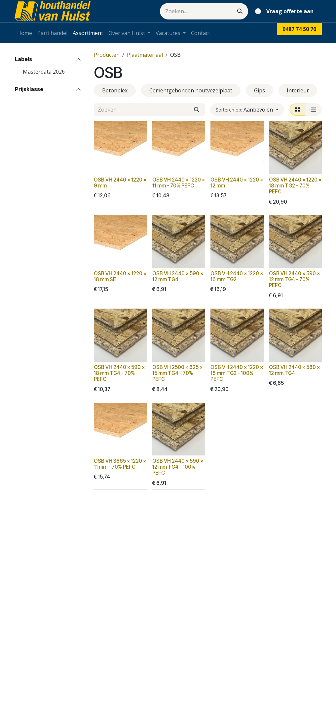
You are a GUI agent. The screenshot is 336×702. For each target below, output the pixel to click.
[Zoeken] (240, 11)
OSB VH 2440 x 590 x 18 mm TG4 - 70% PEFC (119, 373)
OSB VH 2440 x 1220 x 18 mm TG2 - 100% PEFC (236, 373)
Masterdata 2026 (44, 71)
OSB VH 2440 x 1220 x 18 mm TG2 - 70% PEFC (295, 185)
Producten (107, 54)
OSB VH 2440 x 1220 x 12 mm (236, 182)
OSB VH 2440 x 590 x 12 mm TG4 (177, 276)
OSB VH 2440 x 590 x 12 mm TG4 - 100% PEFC (177, 467)
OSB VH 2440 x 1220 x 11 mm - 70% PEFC (178, 182)
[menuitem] (25, 33)
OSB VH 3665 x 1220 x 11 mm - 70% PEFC (120, 464)
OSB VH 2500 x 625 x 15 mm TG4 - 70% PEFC (177, 373)
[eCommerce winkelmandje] (285, 11)
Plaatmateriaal (145, 54)
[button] (247, 109)
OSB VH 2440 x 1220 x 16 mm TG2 (236, 276)
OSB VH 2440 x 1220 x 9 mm (120, 182)
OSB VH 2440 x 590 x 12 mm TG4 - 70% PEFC (294, 279)
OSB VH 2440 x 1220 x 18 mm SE (120, 276)
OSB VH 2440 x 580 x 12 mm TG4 (294, 370)
